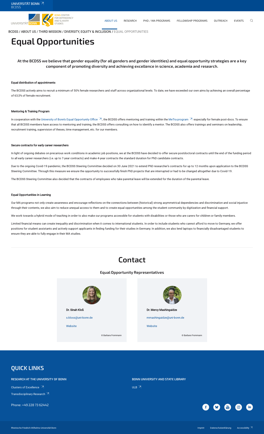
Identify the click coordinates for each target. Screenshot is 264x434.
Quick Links (27, 367)
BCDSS (13, 32)
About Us (111, 20)
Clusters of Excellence (27, 387)
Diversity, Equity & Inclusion (87, 32)
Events (239, 20)
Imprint (200, 428)
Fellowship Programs (192, 20)
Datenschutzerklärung (220, 428)
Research (130, 20)
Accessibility (245, 428)
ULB (137, 387)
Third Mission (50, 32)
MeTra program (181, 119)
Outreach (220, 20)
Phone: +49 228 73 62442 (30, 405)
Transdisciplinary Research (30, 394)
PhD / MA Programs (156, 20)
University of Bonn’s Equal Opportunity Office (71, 119)
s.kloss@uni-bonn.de (79, 317)
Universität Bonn (27, 4)
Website (71, 326)
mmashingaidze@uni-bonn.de (165, 317)
